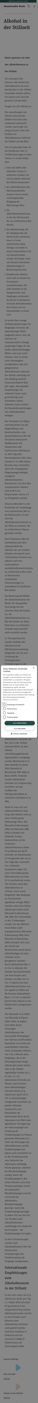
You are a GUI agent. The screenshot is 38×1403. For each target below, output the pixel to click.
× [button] (33, 668)
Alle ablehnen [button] (20, 729)
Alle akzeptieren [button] (19, 723)
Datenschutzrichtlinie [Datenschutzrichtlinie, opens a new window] (10, 700)
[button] (19, 734)
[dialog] (19, 701)
